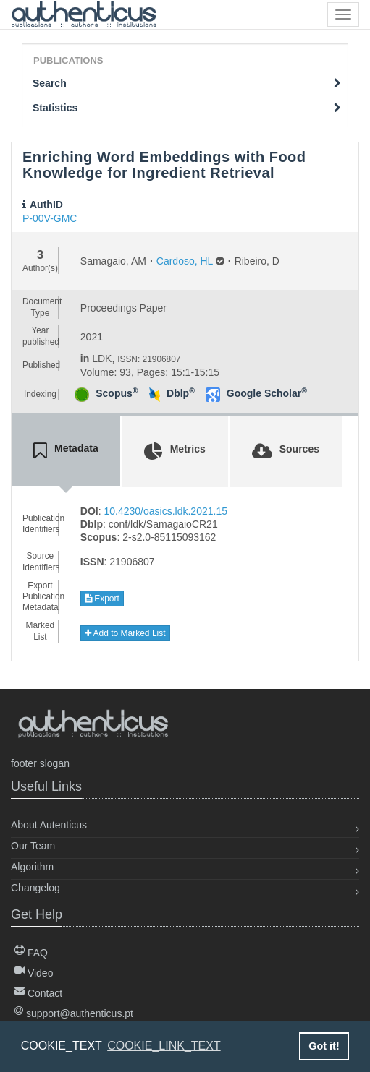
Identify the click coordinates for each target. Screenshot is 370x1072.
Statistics (187, 107)
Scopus (117, 393)
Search (187, 83)
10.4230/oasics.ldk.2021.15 (165, 511)
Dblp (181, 393)
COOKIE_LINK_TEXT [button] (164, 1045)
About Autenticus (49, 825)
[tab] (66, 451)
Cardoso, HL (184, 261)
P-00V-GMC (49, 218)
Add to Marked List (125, 633)
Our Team (33, 846)
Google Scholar (267, 393)
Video (33, 973)
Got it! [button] (323, 1046)
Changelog (35, 887)
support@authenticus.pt (73, 1013)
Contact (38, 993)
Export (102, 598)
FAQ (31, 953)
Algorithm (32, 866)
